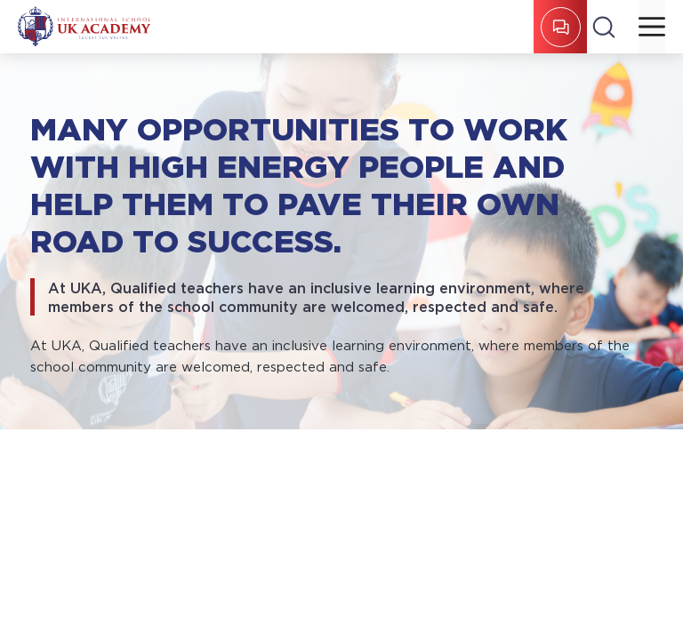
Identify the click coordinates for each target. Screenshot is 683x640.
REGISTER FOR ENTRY (561, 27)
